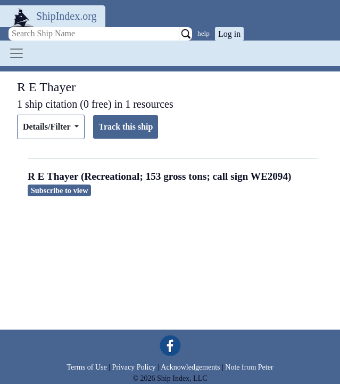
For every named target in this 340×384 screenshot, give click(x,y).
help (203, 33)
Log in (229, 33)
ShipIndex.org (66, 16)
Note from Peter (249, 367)
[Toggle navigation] (16, 53)
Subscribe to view (59, 190)
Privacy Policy (133, 367)
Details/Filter (47, 126)
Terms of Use (86, 367)
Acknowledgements (190, 367)
